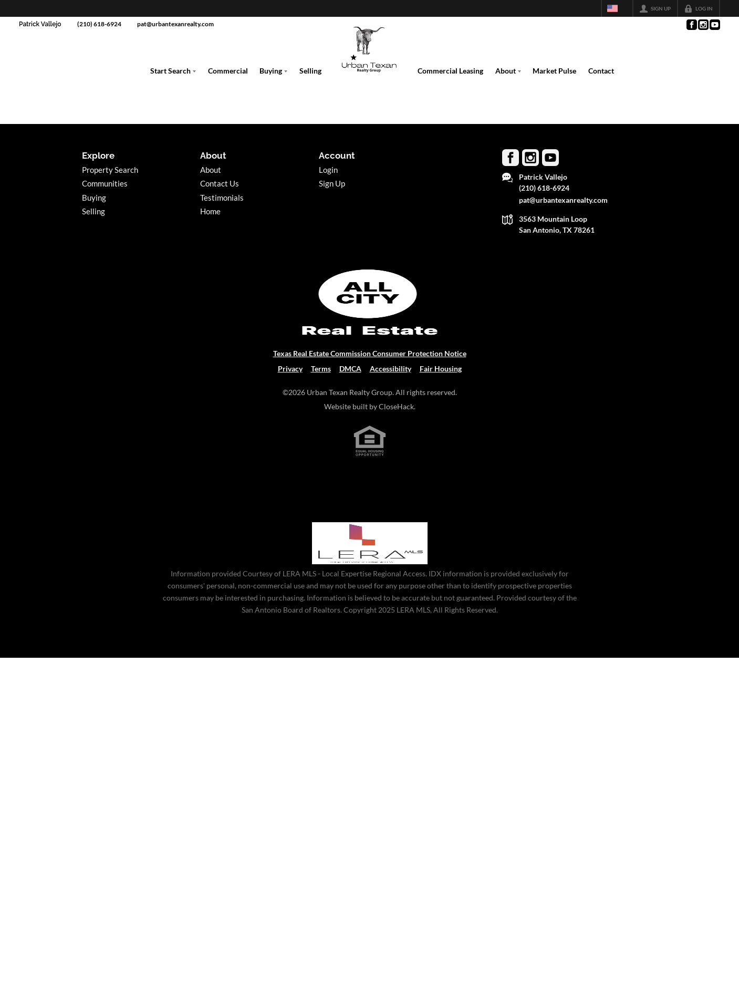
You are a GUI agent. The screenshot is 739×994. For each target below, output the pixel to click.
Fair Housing (441, 368)
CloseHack (396, 406)
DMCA (350, 368)
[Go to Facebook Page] (691, 24)
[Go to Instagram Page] (703, 24)
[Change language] (617, 8)
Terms (321, 368)
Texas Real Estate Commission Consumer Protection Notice (369, 353)
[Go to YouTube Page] (714, 24)
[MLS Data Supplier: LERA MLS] (370, 543)
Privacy (290, 368)
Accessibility (390, 368)
